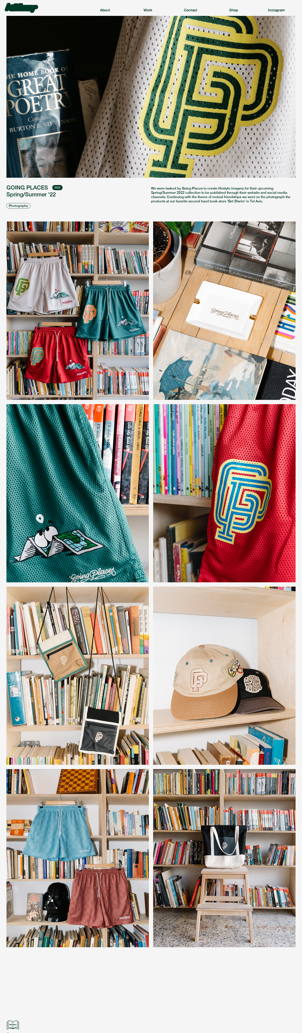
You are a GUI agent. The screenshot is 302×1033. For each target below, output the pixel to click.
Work (148, 10)
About (105, 10)
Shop (233, 10)
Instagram (276, 10)
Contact (190, 10)
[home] (44, 8)
